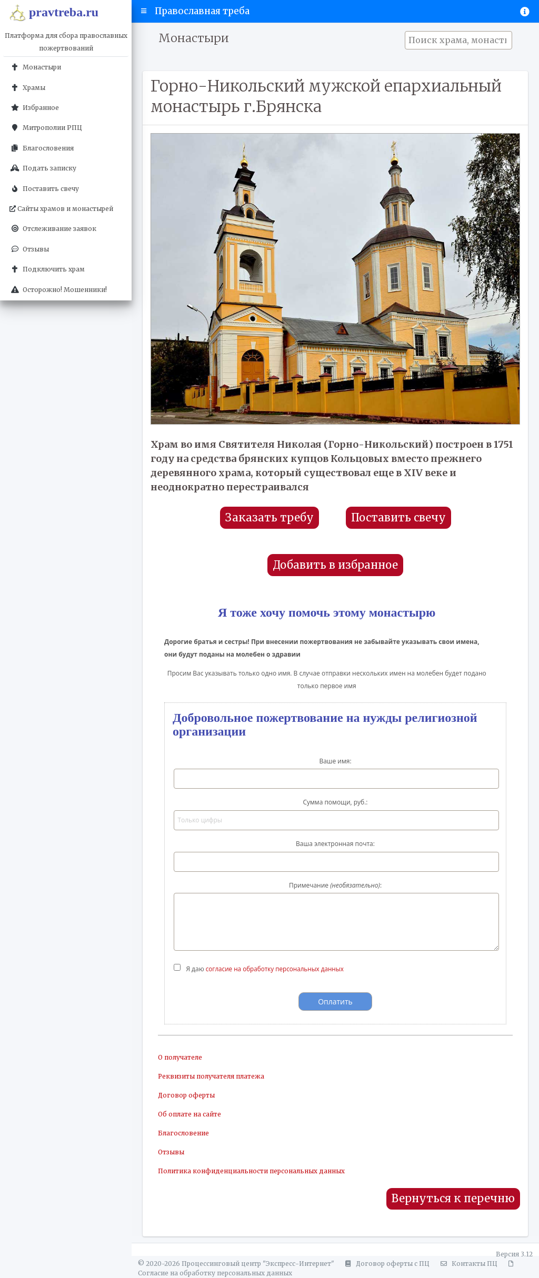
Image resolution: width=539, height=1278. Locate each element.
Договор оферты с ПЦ (386, 1263)
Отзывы (171, 1152)
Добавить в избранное (335, 565)
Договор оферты (186, 1095)
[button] (144, 11)
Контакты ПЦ (467, 1263)
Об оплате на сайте (189, 1114)
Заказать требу (269, 518)
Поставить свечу (398, 518)
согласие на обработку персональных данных (276, 968)
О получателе (180, 1057)
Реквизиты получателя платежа (211, 1076)
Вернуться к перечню (453, 1198)
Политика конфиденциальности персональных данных (251, 1171)
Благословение (183, 1133)
